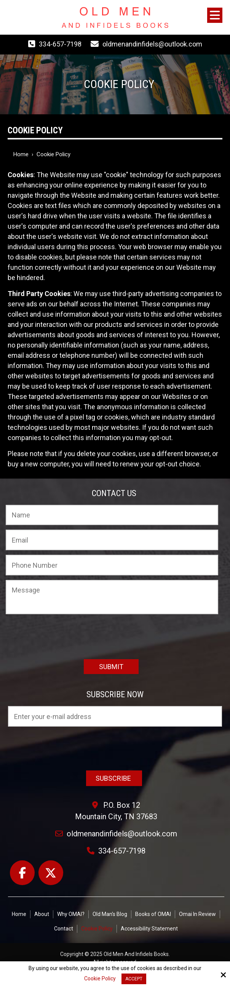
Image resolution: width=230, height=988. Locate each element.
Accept (133, 979)
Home (21, 154)
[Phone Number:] (112, 565)
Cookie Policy (100, 978)
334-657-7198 (60, 44)
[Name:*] (112, 515)
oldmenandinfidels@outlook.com (152, 44)
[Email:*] (112, 540)
